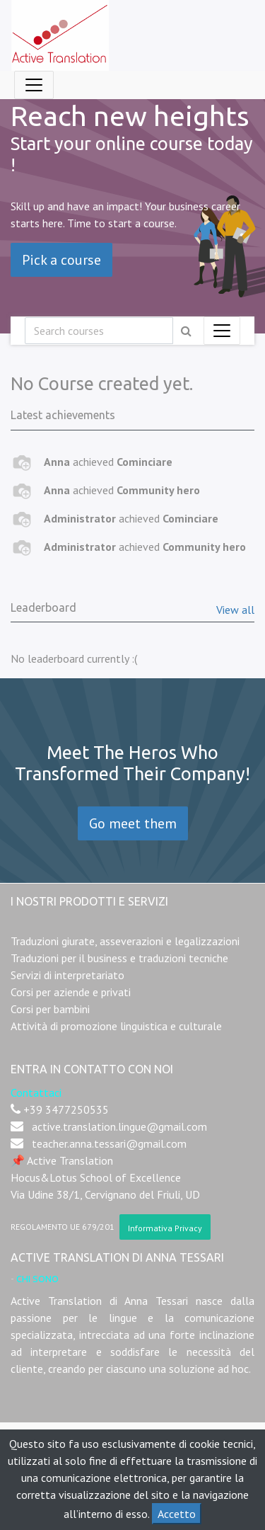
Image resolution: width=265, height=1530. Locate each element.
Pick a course (61, 260)
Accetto (177, 1514)
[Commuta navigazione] (222, 330)
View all (235, 610)
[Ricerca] (99, 330)
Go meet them (133, 823)
